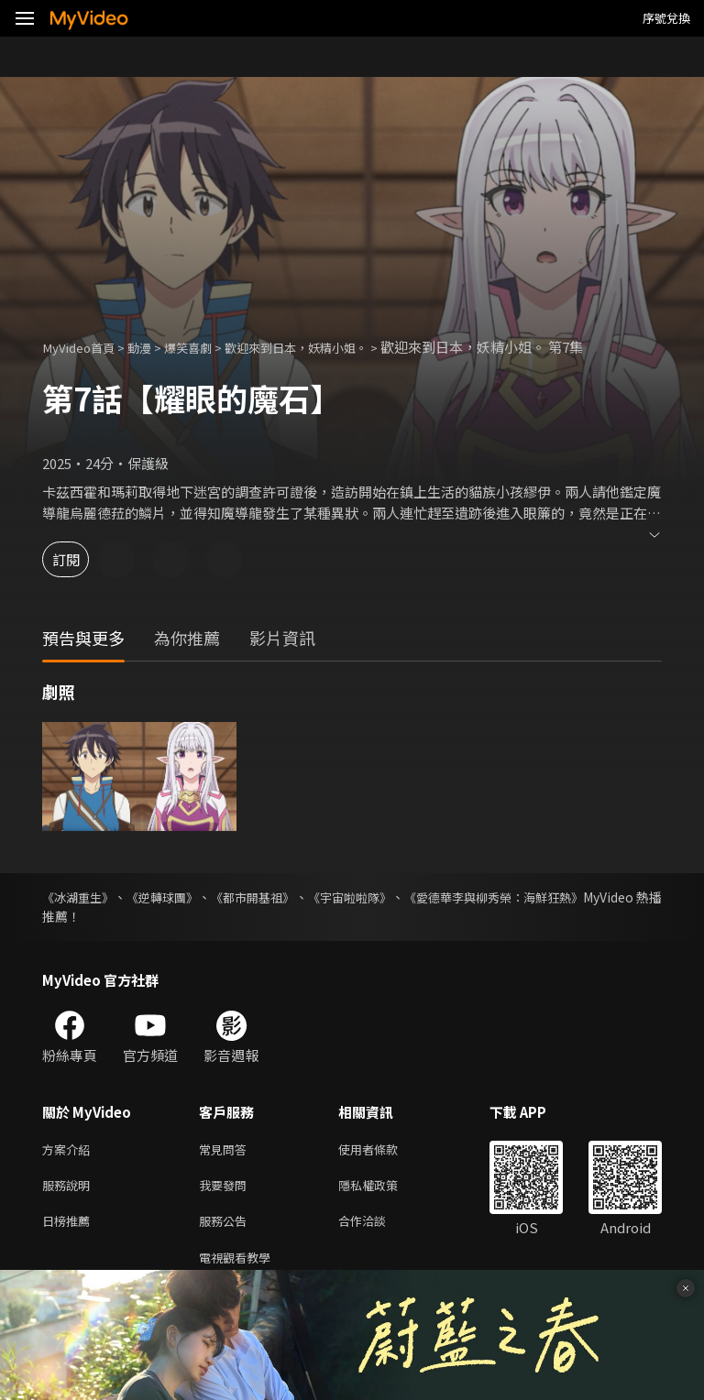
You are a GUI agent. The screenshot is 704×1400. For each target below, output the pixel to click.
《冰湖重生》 (80, 897)
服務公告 (226, 1227)
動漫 (152, 346)
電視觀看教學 (240, 1265)
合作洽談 (376, 1227)
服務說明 (69, 1188)
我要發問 (226, 1188)
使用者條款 (383, 1150)
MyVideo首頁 (84, 346)
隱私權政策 (383, 1188)
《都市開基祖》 (288, 897)
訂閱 (79, 559)
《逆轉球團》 (181, 897)
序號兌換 (666, 18)
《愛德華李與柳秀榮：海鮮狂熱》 (565, 897)
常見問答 (226, 1150)
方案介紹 (69, 1150)
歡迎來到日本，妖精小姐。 (329, 346)
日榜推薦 (69, 1227)
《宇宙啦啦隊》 (401, 897)
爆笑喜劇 (206, 346)
